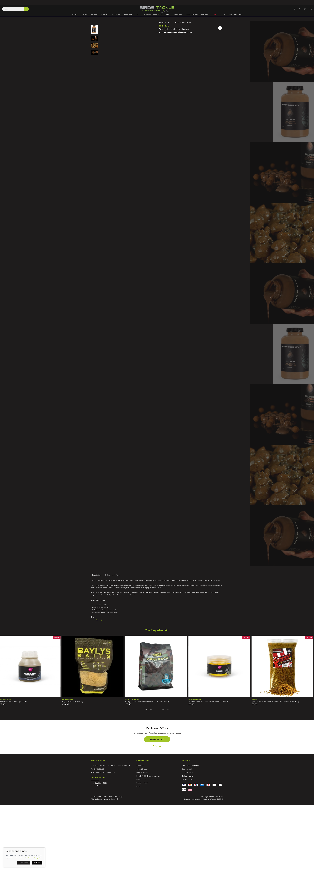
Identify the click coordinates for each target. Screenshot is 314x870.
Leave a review (142, 783)
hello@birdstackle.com (105, 773)
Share (93, 617)
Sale (214, 15)
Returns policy (187, 779)
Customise (37, 863)
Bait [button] (167, 15)
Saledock (114, 799)
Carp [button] (85, 15)
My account (141, 779)
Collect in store (142, 769)
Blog (223, 15)
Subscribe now (157, 739)
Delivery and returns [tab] (112, 575)
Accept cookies (24, 863)
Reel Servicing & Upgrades (197, 15)
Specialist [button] (116, 15)
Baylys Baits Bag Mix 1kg (73, 701)
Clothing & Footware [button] (153, 15)
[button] (305, 9)
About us (140, 766)
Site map (119, 797)
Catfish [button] (104, 15)
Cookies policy (187, 769)
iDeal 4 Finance (235, 15)
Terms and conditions (190, 766)
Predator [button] (128, 15)
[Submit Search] (26, 9)
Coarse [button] (94, 15)
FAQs (138, 786)
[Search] (15, 9)
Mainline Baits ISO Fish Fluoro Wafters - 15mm (209, 701)
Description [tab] (96, 575)
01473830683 (99, 769)
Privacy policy (187, 773)
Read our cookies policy (33, 858)
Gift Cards (178, 15)
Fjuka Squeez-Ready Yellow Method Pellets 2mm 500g (276, 701)
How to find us (142, 773)
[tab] (143, 709)
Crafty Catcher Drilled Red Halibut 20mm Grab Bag (148, 701)
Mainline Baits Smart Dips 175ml (14, 701)
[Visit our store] (300, 9)
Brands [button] (75, 15)
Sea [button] (138, 15)
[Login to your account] (294, 9)
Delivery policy (188, 776)
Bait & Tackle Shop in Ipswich (148, 776)
